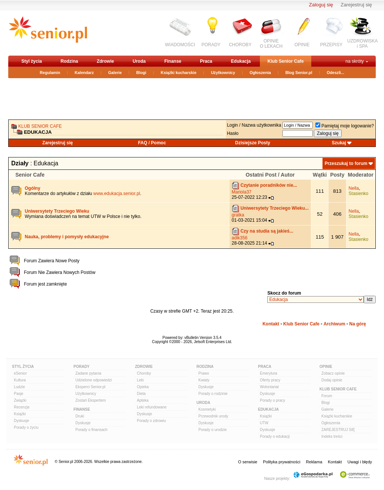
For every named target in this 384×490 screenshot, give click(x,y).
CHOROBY (240, 44)
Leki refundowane (151, 407)
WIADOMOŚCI (180, 44)
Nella (354, 188)
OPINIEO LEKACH (271, 43)
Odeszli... (335, 72)
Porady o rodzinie (213, 394)
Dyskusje (21, 421)
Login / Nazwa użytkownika (254, 125)
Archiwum (334, 324)
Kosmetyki (207, 409)
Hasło (232, 133)
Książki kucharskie (178, 72)
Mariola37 (242, 192)
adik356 (240, 237)
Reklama (314, 462)
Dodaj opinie (331, 380)
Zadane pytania (88, 373)
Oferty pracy (270, 380)
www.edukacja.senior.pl (116, 193)
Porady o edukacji (275, 436)
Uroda (139, 61)
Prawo (203, 373)
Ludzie (19, 387)
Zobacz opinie (333, 373)
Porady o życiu (26, 427)
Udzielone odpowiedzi (93, 380)
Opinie (326, 366)
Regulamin (50, 72)
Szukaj (339, 142)
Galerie (115, 72)
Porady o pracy (272, 400)
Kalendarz (84, 72)
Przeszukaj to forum (346, 163)
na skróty (354, 61)
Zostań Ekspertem (90, 400)
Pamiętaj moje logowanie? (344, 126)
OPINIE (302, 44)
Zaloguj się (321, 5)
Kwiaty (203, 380)
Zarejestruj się (356, 5)
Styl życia (31, 61)
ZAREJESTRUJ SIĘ (338, 430)
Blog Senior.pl (298, 72)
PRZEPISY (331, 44)
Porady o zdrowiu (151, 421)
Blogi (141, 72)
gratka (238, 215)
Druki (79, 416)
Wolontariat (269, 387)
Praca (206, 61)
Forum (326, 396)
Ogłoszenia (260, 72)
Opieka (143, 387)
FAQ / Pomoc (152, 142)
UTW (264, 423)
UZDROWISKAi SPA (362, 43)
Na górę (357, 324)
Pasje (18, 394)
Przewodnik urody (213, 416)
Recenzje (22, 407)
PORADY (210, 44)
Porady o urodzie (212, 430)
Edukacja (241, 61)
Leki (140, 380)
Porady (82, 366)
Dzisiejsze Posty (252, 142)
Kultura (20, 380)
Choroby (144, 373)
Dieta (141, 394)
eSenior (20, 373)
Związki (20, 400)
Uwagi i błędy (360, 462)
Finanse (172, 61)
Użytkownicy (223, 72)
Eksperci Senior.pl (90, 387)
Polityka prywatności (281, 462)
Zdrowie (105, 61)
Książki (20, 414)
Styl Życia (23, 366)
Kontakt (270, 324)
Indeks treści (331, 436)
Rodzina (69, 61)
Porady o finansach (91, 430)
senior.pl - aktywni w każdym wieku (47, 32)
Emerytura (268, 373)
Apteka (142, 400)
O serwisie (247, 462)
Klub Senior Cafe (285, 61)
